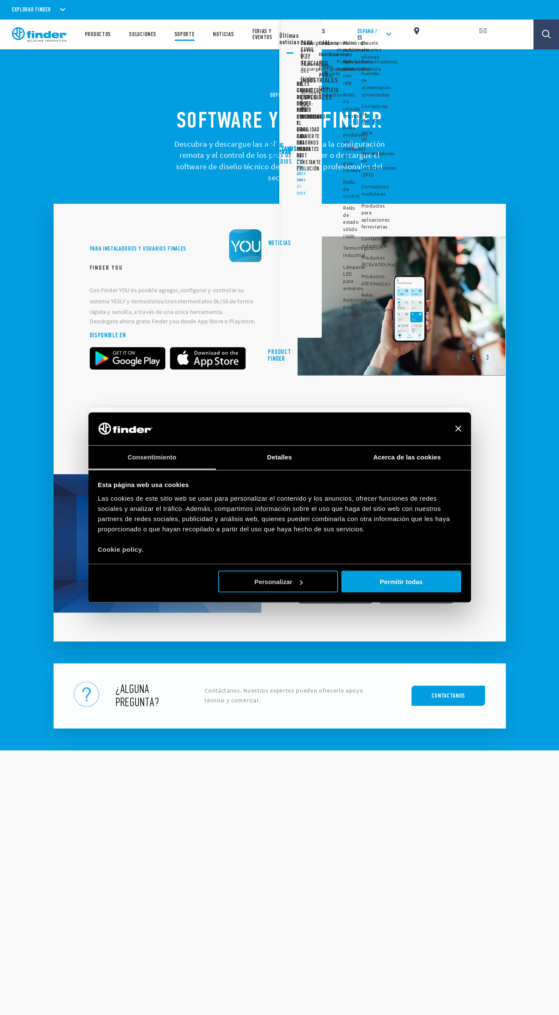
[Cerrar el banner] (458, 429)
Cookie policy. (121, 549)
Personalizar (278, 581)
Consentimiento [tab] (152, 456)
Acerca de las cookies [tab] (407, 456)
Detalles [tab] (279, 456)
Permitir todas (401, 581)
